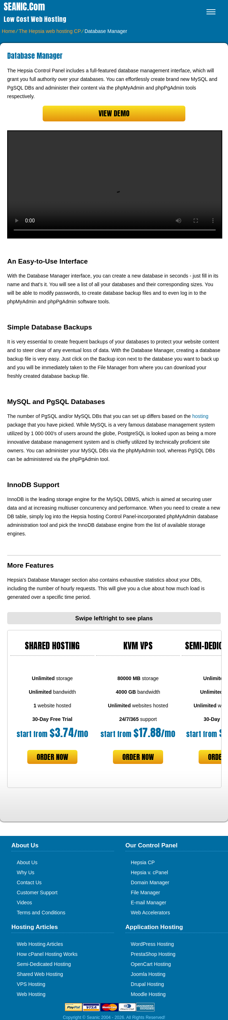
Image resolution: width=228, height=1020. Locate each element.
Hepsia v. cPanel (149, 872)
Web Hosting (31, 994)
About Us (27, 862)
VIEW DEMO (114, 113)
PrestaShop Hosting (153, 954)
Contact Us (29, 882)
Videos (24, 902)
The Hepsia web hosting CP (50, 31)
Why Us (25, 872)
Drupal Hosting (147, 984)
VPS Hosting (31, 984)
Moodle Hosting (148, 994)
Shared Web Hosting (40, 974)
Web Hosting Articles (40, 944)
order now (52, 756)
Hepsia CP (143, 862)
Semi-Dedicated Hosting (44, 964)
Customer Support (37, 892)
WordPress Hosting (152, 944)
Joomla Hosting (148, 974)
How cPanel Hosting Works (47, 954)
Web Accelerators (150, 912)
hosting (200, 416)
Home (8, 31)
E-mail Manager (148, 902)
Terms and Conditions (41, 912)
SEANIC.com (24, 6)
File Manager (145, 892)
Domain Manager (150, 882)
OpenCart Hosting (151, 964)
